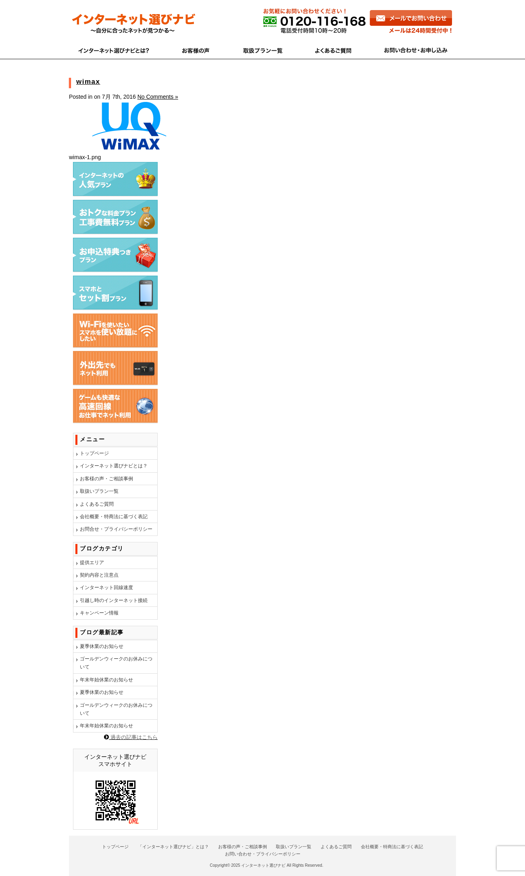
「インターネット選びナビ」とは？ (173, 846)
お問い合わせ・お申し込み (412, 49)
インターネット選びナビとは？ (114, 466)
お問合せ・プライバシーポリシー (116, 529)
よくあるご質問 (334, 49)
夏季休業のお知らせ (101, 646)
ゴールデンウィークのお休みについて (116, 663)
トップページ (94, 453)
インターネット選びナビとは (118, 49)
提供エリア (92, 562)
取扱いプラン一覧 (99, 491)
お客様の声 (196, 49)
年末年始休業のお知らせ (106, 680)
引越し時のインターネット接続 (114, 600)
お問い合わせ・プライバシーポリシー (262, 853)
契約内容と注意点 (99, 575)
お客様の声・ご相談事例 (106, 479)
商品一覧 (263, 49)
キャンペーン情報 (99, 613)
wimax (88, 81)
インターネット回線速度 (106, 587)
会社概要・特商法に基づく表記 (114, 516)
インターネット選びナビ (263, 865)
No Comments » (158, 96)
